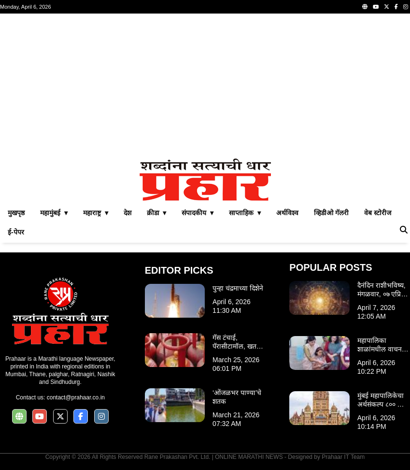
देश (127, 213)
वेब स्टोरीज (377, 213)
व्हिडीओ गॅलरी (331, 213)
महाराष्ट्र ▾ (95, 213)
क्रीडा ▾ (157, 213)
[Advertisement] (205, 86)
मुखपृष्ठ (16, 213)
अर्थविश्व (287, 213)
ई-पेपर (16, 232)
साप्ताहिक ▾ (245, 213)
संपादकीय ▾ (197, 213)
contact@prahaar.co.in (76, 397)
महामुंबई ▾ (54, 213)
